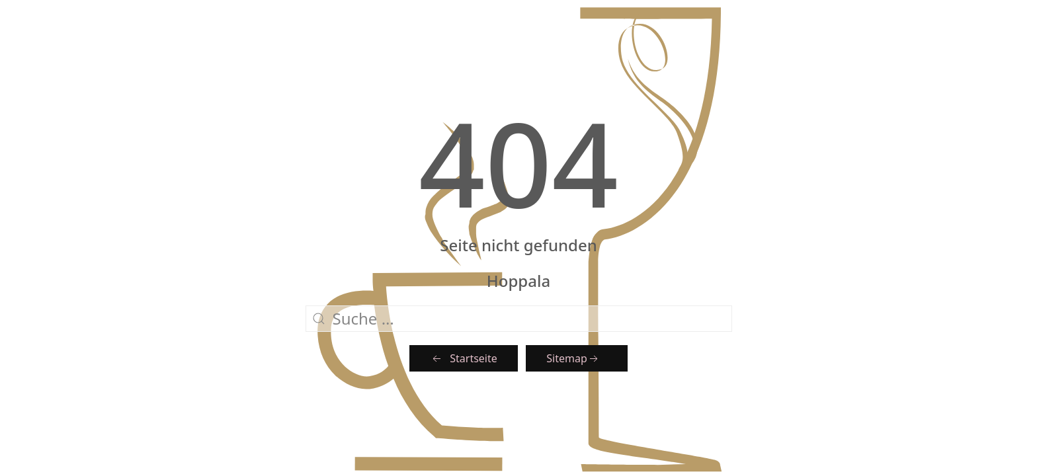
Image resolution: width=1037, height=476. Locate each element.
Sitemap (573, 358)
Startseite (463, 358)
